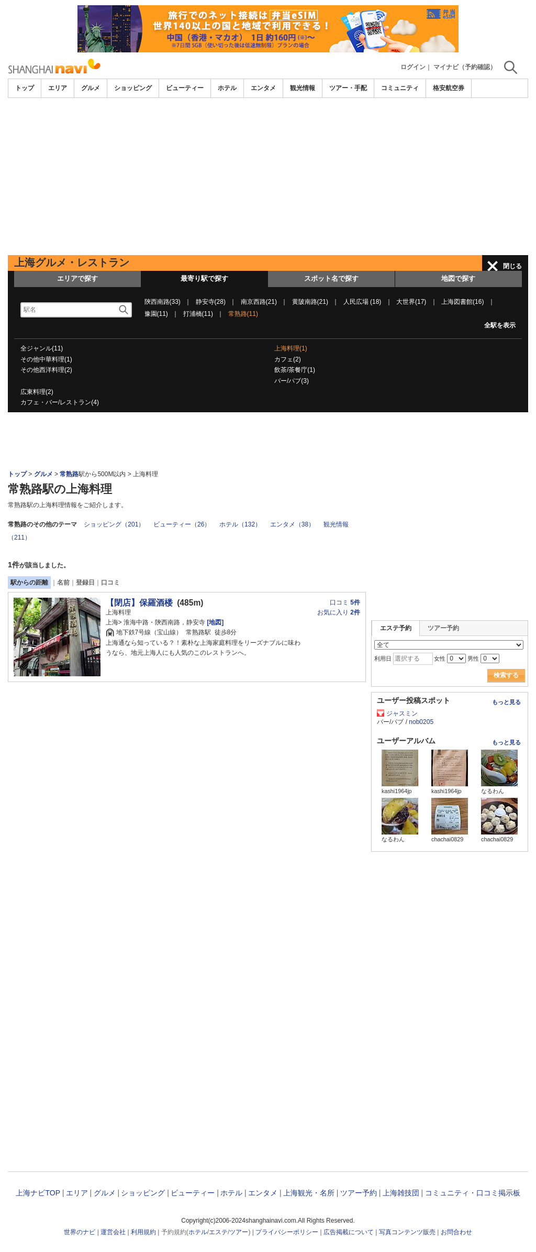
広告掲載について (348, 1232)
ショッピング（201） (114, 524)
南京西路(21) (259, 301)
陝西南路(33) (162, 301)
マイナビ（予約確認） (464, 67)
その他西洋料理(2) (46, 370)
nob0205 (421, 722)
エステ (218, 1232)
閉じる (512, 266)
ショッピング (133, 88)
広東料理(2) (36, 392)
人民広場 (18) (362, 301)
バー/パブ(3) (291, 381)
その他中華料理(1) (46, 359)
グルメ (90, 88)
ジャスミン (402, 713)
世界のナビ (79, 1232)
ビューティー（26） (181, 524)
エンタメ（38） (292, 524)
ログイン (413, 67)
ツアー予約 (443, 628)
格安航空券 (448, 88)
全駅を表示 (500, 325)
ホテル (227, 88)
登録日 (85, 582)
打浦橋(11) (198, 313)
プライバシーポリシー (286, 1232)
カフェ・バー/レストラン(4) (59, 402)
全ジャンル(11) (41, 348)
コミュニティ (400, 88)
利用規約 (143, 1232)
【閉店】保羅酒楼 (139, 602)
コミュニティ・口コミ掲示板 (472, 1193)
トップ (24, 88)
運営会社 (113, 1232)
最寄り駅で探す (204, 278)
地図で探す (458, 278)
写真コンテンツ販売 (407, 1232)
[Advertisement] (268, 176)
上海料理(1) (290, 348)
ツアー (238, 1232)
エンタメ (263, 88)
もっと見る (506, 702)
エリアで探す (77, 278)
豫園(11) (156, 313)
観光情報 (302, 88)
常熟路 (69, 474)
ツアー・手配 (348, 88)
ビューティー (185, 88)
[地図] (214, 622)
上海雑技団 (401, 1193)
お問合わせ (456, 1232)
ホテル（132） (240, 524)
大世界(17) (411, 301)
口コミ (110, 582)
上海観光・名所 (308, 1193)
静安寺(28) (211, 301)
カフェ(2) (287, 359)
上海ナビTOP (38, 1193)
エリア (57, 88)
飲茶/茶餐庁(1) (294, 370)
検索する (506, 675)
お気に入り (338, 612)
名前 (63, 582)
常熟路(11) (243, 313)
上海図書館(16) (462, 301)
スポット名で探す (331, 278)
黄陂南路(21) (310, 301)
